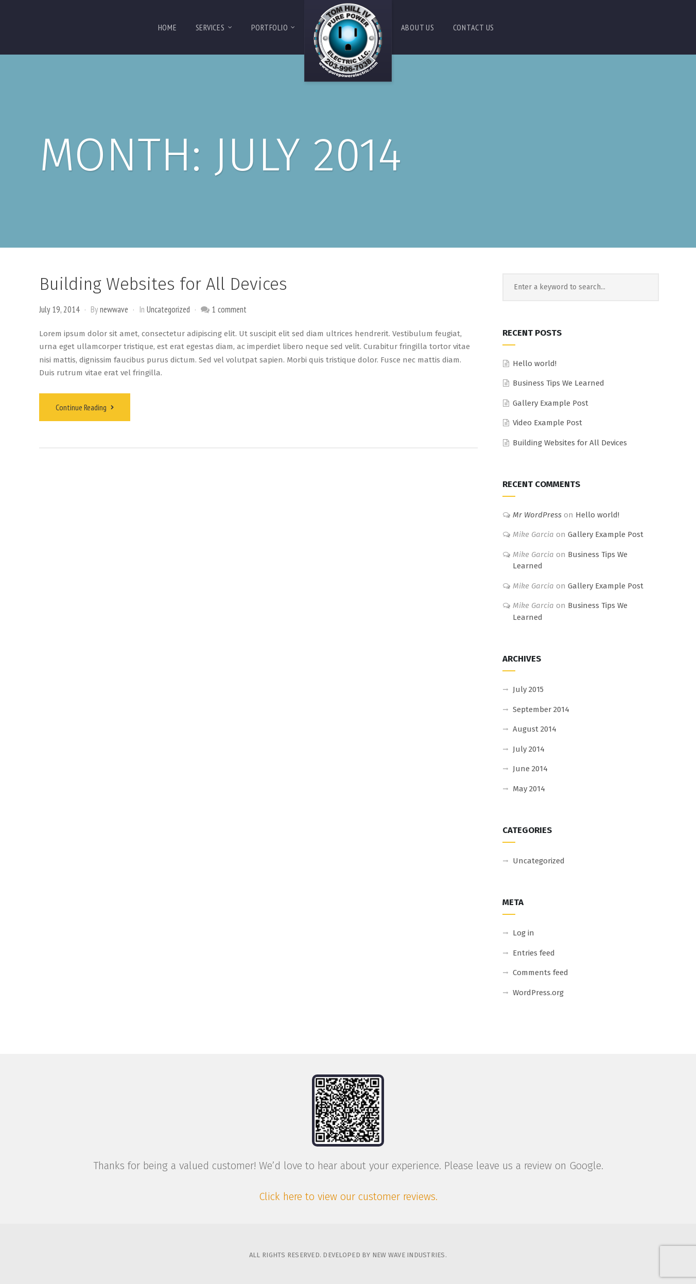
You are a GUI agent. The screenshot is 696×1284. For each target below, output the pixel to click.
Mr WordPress (537, 514)
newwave (114, 309)
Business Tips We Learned (558, 383)
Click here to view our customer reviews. (348, 1196)
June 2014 (530, 768)
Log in (523, 933)
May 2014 (529, 788)
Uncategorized (168, 309)
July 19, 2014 (59, 309)
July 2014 (529, 749)
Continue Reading (85, 407)
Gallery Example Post (550, 403)
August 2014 (534, 729)
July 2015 (528, 689)
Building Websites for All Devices (163, 284)
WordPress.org (538, 992)
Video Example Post (547, 422)
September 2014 (541, 709)
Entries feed (534, 953)
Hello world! (534, 363)
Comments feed (540, 972)
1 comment (229, 309)
